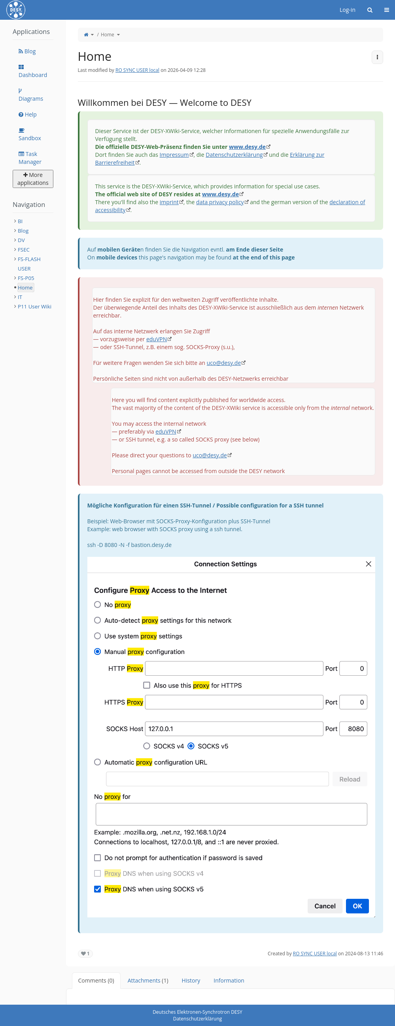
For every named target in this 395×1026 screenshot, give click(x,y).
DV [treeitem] (21, 240)
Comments (96, 980)
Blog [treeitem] (23, 230)
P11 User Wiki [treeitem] (34, 306)
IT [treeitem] (20, 297)
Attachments (148, 980)
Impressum (174, 154)
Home (107, 34)
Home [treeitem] (25, 287)
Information (229, 980)
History (191, 980)
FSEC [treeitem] (24, 249)
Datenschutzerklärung (234, 154)
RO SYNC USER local (137, 70)
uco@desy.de (224, 362)
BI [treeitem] (20, 221)
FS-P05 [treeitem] (26, 278)
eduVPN (156, 339)
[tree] (33, 263)
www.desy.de (247, 146)
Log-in (347, 9)
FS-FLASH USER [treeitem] (29, 264)
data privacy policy (220, 202)
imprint (169, 202)
